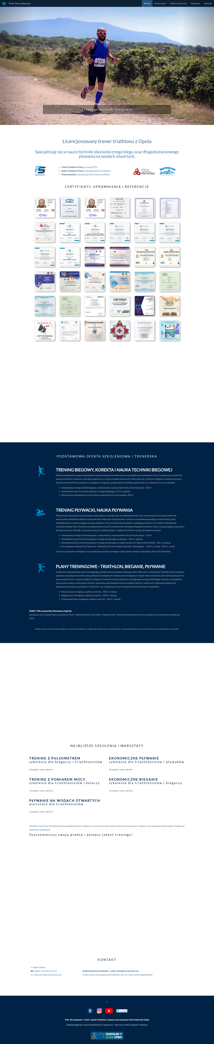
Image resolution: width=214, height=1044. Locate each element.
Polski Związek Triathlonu (136, 1025)
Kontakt (208, 3)
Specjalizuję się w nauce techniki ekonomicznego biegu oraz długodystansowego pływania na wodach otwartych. (107, 154)
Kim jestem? (160, 3)
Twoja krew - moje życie (113, 1025)
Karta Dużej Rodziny (93, 1025)
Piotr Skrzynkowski (16, 4)
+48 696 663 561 (49, 971)
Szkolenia (195, 3)
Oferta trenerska (178, 3)
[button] (16, 62)
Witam (147, 3)
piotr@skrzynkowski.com (50, 974)
